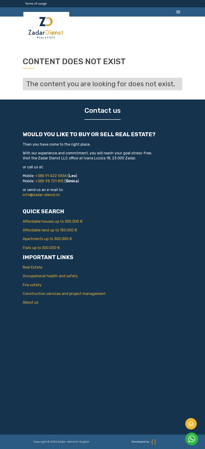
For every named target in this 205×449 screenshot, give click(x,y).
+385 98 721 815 (49, 181)
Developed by (144, 441)
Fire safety (27, 285)
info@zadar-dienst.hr (41, 195)
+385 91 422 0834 (51, 176)
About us (25, 302)
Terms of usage (36, 3)
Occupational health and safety (45, 276)
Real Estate (27, 267)
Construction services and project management (59, 293)
